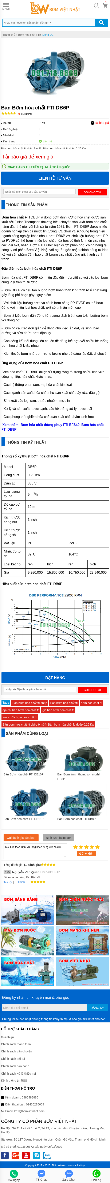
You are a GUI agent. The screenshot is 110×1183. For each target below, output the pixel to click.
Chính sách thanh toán (16, 1044)
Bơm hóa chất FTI (29, 34)
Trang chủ (9, 34)
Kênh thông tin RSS (14, 1080)
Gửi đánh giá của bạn (21, 837)
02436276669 (35, 1104)
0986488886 (30, 1097)
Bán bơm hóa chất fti (64, 703)
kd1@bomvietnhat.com (29, 1111)
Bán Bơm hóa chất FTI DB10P (24, 774)
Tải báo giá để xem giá (27, 157)
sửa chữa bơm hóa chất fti (20, 717)
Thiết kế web (59, 1165)
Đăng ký (97, 1008)
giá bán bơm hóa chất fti (58, 710)
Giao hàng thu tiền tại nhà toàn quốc (39, 167)
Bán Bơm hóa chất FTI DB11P (24, 819)
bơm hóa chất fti (91, 703)
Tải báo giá (100, 123)
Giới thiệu (7, 1037)
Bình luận (25, 114)
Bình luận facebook (58, 837)
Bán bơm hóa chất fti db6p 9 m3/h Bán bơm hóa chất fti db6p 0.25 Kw (48, 724)
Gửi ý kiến (86, 853)
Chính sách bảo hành (15, 1066)
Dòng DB (48, 34)
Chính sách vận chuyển (16, 1051)
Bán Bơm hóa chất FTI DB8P (76, 819)
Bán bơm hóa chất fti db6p (29, 703)
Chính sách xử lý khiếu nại (18, 1073)
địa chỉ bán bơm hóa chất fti (21, 710)
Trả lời (8, 882)
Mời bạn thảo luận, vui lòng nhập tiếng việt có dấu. (35, 851)
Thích (20, 882)
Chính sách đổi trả (13, 1058)
